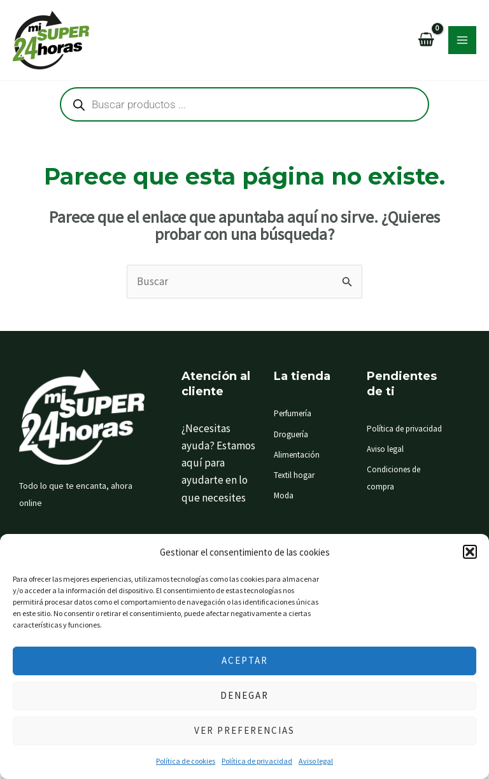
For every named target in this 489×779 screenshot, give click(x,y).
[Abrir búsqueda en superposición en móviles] (244, 104)
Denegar (244, 695)
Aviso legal (316, 761)
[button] (470, 551)
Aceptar (245, 660)
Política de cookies (185, 761)
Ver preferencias (244, 730)
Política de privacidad (257, 761)
